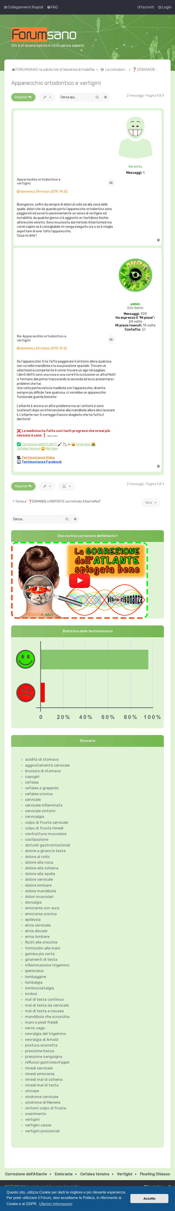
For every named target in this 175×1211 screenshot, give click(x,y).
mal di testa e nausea (44, 1011)
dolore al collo (37, 856)
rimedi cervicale (39, 1068)
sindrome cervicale (41, 1096)
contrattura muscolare (45, 833)
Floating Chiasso (155, 1174)
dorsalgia (33, 902)
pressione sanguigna (43, 1056)
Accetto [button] (149, 1198)
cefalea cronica (39, 794)
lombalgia (34, 982)
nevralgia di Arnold (41, 1039)
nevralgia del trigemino (45, 1033)
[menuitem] (52, 7)
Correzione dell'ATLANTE (39, 444)
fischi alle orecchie (41, 942)
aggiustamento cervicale (47, 765)
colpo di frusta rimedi (44, 828)
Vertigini (52, 449)
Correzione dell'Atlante (26, 1174)
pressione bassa (39, 1051)
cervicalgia (34, 816)
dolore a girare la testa (45, 850)
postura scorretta (41, 1045)
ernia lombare (37, 936)
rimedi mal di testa (42, 1085)
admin (135, 304)
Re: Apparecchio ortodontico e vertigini (41, 338)
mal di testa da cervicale (47, 1005)
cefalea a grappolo (42, 788)
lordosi (31, 993)
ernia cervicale (38, 925)
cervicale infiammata (43, 805)
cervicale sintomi (40, 811)
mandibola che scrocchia (47, 1016)
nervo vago (35, 1028)
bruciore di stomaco (43, 771)
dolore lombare (38, 885)
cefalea (32, 782)
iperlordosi (34, 970)
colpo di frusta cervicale (46, 822)
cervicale (33, 799)
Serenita (135, 167)
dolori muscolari (39, 896)
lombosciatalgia (39, 988)
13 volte (149, 325)
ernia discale (36, 931)
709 (143, 314)
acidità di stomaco (42, 759)
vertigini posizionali (42, 1131)
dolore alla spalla (40, 873)
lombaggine (35, 976)
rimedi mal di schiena (43, 1079)
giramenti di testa (41, 959)
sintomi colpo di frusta (45, 1108)
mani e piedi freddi (41, 1022)
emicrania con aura (42, 908)
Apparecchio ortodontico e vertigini (56, 82)
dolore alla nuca (39, 862)
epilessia (33, 919)
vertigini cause (38, 1125)
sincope (32, 1090)
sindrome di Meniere (42, 1102)
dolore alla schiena (41, 868)
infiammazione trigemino (47, 965)
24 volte (135, 322)
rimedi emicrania (39, 1073)
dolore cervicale (39, 879)
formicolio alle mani (42, 948)
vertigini (32, 1119)
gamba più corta (40, 953)
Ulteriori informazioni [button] (55, 1204)
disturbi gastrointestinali (47, 845)
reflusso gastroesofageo (47, 1062)
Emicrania (83, 444)
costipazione (36, 839)
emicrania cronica (41, 914)
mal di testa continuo (44, 999)
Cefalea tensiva (28, 449)
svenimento (35, 1113)
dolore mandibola (40, 891)
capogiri (32, 776)
